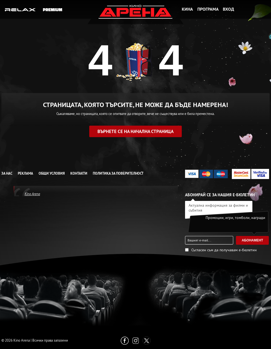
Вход (228, 9)
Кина (187, 9)
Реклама (25, 173)
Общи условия (52, 173)
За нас (6, 173)
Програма (208, 9)
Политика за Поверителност (118, 173)
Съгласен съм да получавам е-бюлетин (224, 249)
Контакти (78, 173)
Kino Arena (32, 194)
